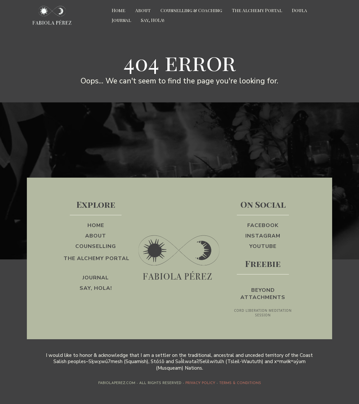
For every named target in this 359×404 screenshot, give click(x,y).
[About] (96, 236)
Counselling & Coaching (191, 10)
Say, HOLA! (152, 20)
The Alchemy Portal (257, 10)
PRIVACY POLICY (200, 383)
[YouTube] (263, 246)
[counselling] (95, 246)
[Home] (96, 225)
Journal (121, 20)
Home (118, 10)
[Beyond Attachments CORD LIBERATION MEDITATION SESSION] (262, 298)
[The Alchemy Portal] (95, 262)
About (143, 10)
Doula (299, 10)
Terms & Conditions (240, 383)
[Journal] (95, 277)
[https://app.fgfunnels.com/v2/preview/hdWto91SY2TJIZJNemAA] (66, 15)
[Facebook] (263, 225)
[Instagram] (263, 236)
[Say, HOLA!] (95, 288)
